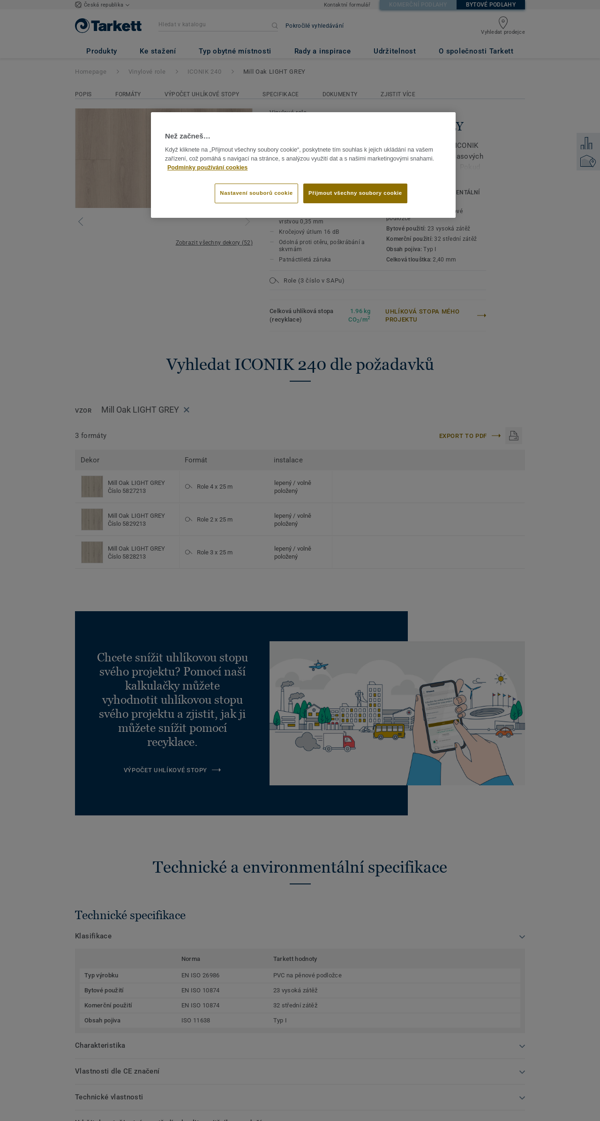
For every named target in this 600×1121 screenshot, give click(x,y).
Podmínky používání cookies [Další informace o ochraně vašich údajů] (207, 167)
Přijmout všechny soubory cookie (355, 193)
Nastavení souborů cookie (256, 193)
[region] (303, 165)
